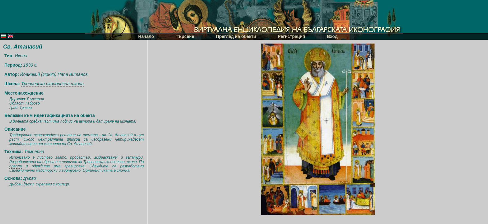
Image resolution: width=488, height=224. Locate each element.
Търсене (185, 36)
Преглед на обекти (236, 36)
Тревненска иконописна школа (52, 83)
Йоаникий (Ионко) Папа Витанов (54, 74)
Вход (332, 36)
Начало (146, 36)
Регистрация (291, 36)
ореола (15, 166)
